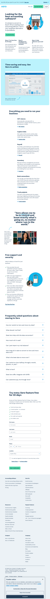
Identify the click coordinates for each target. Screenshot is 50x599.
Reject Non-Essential (25, 592)
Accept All (25, 596)
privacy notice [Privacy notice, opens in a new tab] (14, 585)
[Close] (42, 579)
